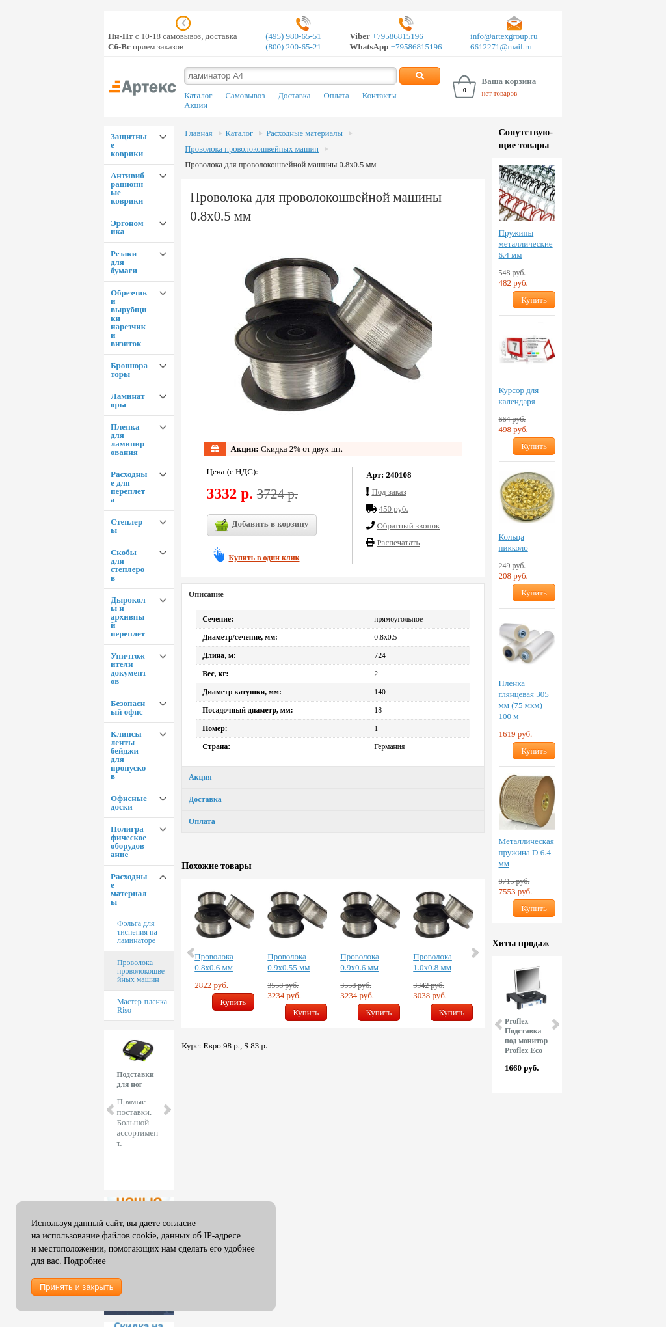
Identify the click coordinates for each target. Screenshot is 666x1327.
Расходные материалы (129, 889)
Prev (111, 1109)
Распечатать (398, 542)
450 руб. (393, 508)
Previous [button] (191, 952)
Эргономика (127, 227)
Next (166, 1109)
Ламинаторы (128, 400)
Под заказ (388, 492)
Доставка (294, 95)
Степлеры (126, 526)
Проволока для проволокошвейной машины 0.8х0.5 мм (280, 164)
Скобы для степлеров (127, 564)
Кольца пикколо (513, 542)
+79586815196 (396, 36)
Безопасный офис (128, 707)
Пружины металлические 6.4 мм (526, 244)
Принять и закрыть (76, 1287)
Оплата (336, 95)
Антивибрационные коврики (127, 188)
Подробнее (85, 1261)
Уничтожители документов (128, 668)
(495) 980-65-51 (293, 36)
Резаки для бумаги (124, 262)
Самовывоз (245, 95)
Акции (195, 105)
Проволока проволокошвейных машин (141, 971)
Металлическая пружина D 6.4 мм (526, 852)
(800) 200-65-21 (293, 46)
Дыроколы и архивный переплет (128, 616)
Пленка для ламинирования (127, 439)
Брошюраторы (129, 370)
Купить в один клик (264, 557)
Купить (233, 1002)
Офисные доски (129, 802)
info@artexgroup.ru (503, 36)
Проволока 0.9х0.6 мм (359, 961)
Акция (200, 777)
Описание (206, 594)
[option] (224, 948)
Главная (198, 133)
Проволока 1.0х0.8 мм (432, 961)
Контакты (379, 95)
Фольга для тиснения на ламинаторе (137, 932)
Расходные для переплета (129, 486)
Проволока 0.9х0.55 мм (288, 961)
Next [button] (474, 952)
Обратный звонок (408, 525)
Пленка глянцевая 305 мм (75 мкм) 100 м (524, 699)
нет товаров (499, 93)
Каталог (198, 95)
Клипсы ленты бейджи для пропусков (128, 755)
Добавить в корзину (262, 525)
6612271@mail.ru (501, 46)
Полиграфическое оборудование (128, 841)
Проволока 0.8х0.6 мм (213, 961)
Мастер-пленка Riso (142, 1006)
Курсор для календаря (519, 395)
